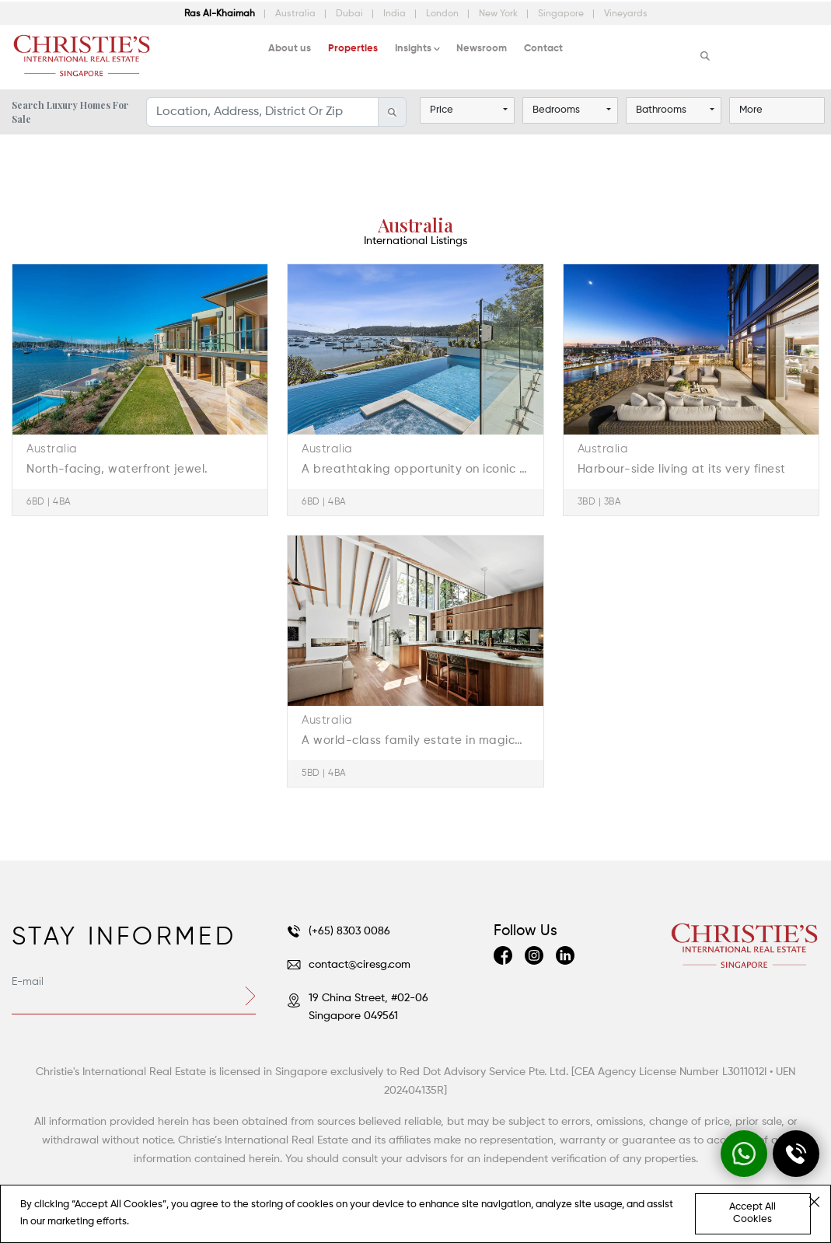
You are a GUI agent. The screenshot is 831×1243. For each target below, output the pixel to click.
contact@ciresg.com (348, 965)
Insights (413, 49)
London (443, 14)
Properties (353, 49)
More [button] (751, 110)
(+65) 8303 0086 (338, 931)
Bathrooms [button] (661, 110)
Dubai (350, 14)
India (395, 14)
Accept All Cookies (752, 1213)
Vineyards (626, 14)
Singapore (562, 14)
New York (499, 14)
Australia (296, 14)
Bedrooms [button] (556, 110)
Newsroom (481, 49)
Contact (543, 49)
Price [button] (441, 110)
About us (289, 49)
